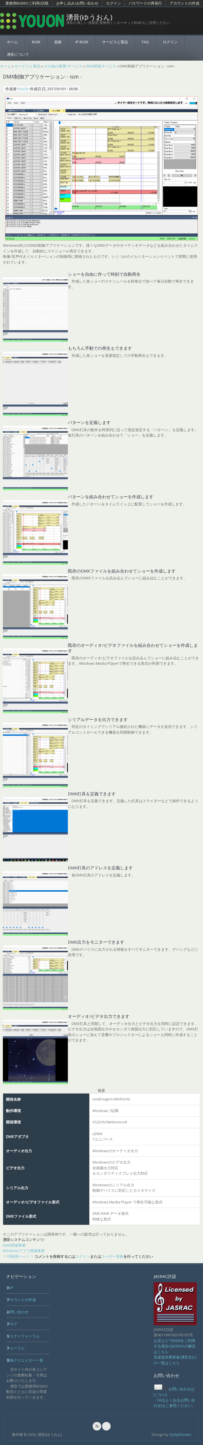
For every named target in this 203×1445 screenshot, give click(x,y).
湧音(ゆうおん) (89, 17)
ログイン (113, 3)
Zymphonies (180, 1434)
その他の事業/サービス (63, 66)
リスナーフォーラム (23, 1336)
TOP (9, 1287)
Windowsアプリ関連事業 (24, 1250)
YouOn (23, 88)
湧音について (18, 54)
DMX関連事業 (14, 1245)
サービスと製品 (115, 41)
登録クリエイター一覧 (24, 1360)
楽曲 (58, 41)
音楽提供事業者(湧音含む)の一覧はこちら (175, 1360)
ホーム (12, 41)
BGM (36, 41)
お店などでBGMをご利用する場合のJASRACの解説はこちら (175, 1346)
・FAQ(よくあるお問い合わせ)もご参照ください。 (174, 1402)
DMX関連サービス (101, 66)
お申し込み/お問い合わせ (77, 3)
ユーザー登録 (112, 1256)
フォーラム (15, 1348)
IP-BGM (82, 41)
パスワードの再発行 (145, 3)
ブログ (11, 1323)
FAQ (145, 41)
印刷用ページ (18, 1256)
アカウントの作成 (184, 3)
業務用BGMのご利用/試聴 (26, 3)
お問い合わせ (17, 1311)
